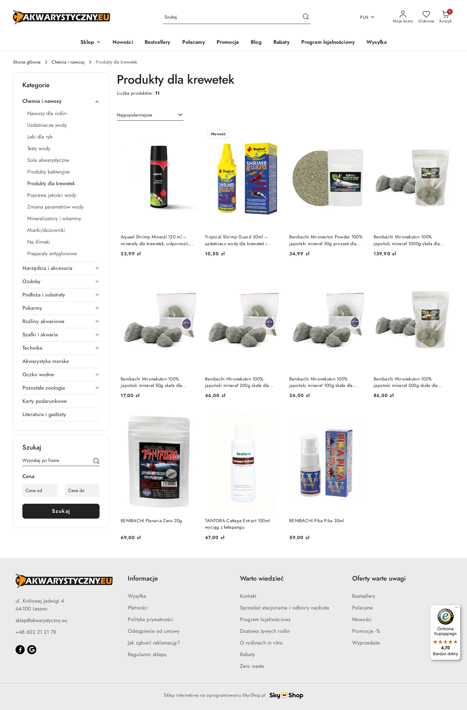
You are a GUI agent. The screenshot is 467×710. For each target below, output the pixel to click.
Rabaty (247, 654)
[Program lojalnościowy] (328, 42)
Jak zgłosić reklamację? (154, 642)
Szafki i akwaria (61, 334)
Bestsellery (363, 596)
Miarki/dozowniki (46, 230)
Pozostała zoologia (61, 387)
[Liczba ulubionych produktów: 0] (426, 17)
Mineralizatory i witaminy (54, 218)
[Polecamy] (194, 42)
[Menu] (457, 609)
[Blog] (256, 42)
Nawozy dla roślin (46, 113)
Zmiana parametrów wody (55, 207)
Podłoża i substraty (61, 294)
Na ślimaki (38, 242)
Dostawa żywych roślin (265, 631)
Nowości (362, 619)
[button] (90, 42)
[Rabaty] (281, 42)
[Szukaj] (96, 461)
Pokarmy (61, 308)
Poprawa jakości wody (51, 195)
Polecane (362, 607)
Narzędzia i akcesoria (61, 268)
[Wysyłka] (376, 42)
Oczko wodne (61, 374)
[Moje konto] (403, 17)
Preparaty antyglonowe (52, 253)
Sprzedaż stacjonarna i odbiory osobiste (284, 607)
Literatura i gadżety (44, 414)
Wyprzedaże (366, 642)
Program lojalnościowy (265, 619)
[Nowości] (123, 42)
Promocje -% (366, 631)
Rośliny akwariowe (61, 321)
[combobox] (150, 115)
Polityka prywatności (150, 619)
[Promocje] (228, 42)
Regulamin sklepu (147, 654)
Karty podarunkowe (44, 401)
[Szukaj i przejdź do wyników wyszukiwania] (305, 17)
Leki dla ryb (40, 136)
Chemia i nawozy (61, 101)
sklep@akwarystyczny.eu (41, 620)
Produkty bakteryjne (48, 171)
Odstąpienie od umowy (153, 631)
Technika (61, 348)
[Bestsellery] (157, 42)
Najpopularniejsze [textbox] (134, 115)
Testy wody (38, 148)
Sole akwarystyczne (48, 160)
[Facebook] (20, 649)
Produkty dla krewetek (51, 183)
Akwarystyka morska (45, 361)
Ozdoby (61, 281)
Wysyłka (137, 596)
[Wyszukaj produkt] (236, 17)
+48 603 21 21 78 (36, 632)
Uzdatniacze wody (47, 125)
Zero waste (252, 666)
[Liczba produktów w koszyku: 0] (445, 17)
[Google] (31, 649)
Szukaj (61, 511)
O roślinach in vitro (261, 642)
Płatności (138, 607)
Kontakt (248, 596)
